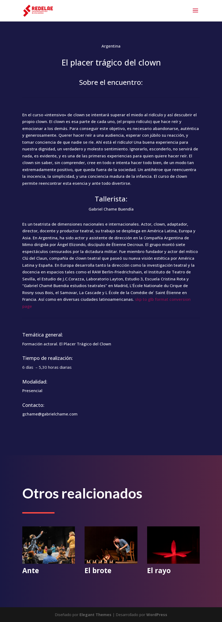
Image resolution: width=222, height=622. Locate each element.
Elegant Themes (95, 614)
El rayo (159, 570)
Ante (30, 570)
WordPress (156, 614)
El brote (98, 570)
